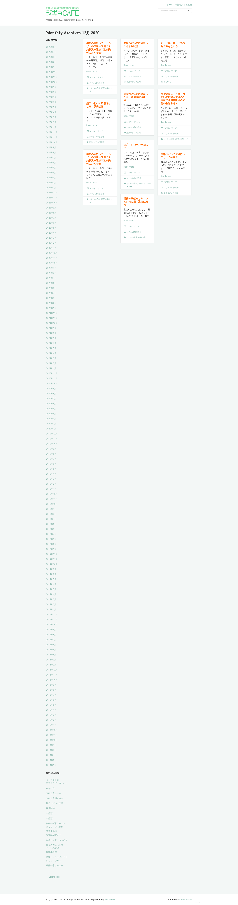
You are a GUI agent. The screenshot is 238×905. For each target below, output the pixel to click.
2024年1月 (51, 187)
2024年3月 (51, 177)
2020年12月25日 (171, 71)
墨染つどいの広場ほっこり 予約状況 (98, 105)
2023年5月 (51, 228)
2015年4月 (51, 710)
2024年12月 (52, 132)
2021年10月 (52, 323)
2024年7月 (51, 157)
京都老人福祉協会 (183, 4)
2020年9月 (51, 388)
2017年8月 (51, 574)
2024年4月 (51, 172)
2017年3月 (51, 599)
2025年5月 (51, 107)
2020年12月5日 (132, 227)
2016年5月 (51, 649)
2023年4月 (51, 233)
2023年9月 (51, 208)
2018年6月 (51, 524)
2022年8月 (51, 273)
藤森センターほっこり (56, 857)
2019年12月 (52, 433)
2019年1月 (51, 489)
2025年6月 (51, 102)
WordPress (110, 899)
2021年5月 (51, 348)
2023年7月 (51, 218)
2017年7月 (51, 579)
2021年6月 (51, 343)
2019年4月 (51, 474)
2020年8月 (51, 393)
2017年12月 (52, 554)
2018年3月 (51, 539)
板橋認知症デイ (53, 835)
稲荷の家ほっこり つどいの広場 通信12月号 (136, 201)
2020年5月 (51, 408)
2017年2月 (51, 604)
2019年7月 (51, 459)
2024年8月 (51, 152)
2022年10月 (52, 263)
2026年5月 (51, 47)
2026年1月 (51, 67)
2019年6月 (51, 464)
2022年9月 (51, 268)
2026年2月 (51, 62)
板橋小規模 (51, 831)
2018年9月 (51, 509)
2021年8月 (51, 333)
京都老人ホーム (53, 793)
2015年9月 (51, 685)
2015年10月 (52, 680)
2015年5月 (51, 705)
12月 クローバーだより (136, 146)
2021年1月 (51, 368)
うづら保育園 (52, 780)
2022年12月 (52, 253)
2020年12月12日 (96, 188)
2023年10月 (52, 202)
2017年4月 (51, 594)
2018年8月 (51, 514)
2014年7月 (51, 755)
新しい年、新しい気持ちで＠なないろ (173, 44)
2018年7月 (51, 519)
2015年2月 (51, 720)
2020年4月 (51, 413)
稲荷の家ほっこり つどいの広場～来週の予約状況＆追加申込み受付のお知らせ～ (98, 47)
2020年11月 (52, 378)
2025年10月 (52, 82)
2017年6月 (51, 584)
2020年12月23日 (133, 122)
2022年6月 (51, 283)
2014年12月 (52, 730)
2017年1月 (51, 609)
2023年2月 (51, 243)
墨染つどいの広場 (54, 803)
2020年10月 (52, 383)
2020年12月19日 (171, 128)
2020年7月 (51, 398)
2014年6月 (51, 760)
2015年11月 (52, 675)
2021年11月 (52, 318)
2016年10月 (52, 624)
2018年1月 (51, 549)
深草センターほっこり (56, 840)
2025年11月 (52, 77)
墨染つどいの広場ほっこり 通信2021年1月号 (136, 97)
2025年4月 (51, 112)
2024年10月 (52, 142)
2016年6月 (51, 644)
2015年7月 (51, 695)
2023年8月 (51, 213)
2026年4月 (51, 52)
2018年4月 (51, 534)
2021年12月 (52, 313)
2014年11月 (52, 735)
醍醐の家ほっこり (54, 865)
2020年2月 (51, 423)
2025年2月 (51, 122)
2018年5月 (51, 529)
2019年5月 (51, 469)
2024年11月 (52, 137)
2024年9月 (51, 147)
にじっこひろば (53, 860)
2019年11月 (52, 439)
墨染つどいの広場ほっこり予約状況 (136, 44)
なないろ (50, 788)
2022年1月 (51, 308)
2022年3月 (51, 298)
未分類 (49, 813)
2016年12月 (52, 614)
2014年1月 (51, 765)
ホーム (170, 4)
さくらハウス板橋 (54, 826)
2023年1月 (51, 248)
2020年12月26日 (96, 77)
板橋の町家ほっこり (55, 823)
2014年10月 (52, 740)
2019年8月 (51, 454)
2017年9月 (51, 569)
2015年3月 (51, 715)
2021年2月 (51, 363)
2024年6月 (51, 162)
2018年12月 (52, 494)
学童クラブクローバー (56, 783)
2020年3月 (51, 418)
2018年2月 (51, 544)
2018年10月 (52, 504)
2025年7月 (51, 97)
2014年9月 (51, 745)
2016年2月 (51, 664)
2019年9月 (51, 449)
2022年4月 (51, 293)
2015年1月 (51, 725)
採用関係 (50, 808)
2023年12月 (52, 192)
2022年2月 (51, 303)
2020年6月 (51, 403)
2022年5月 (51, 288)
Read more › (92, 71)
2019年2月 (51, 484)
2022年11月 (52, 258)
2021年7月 (51, 338)
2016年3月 (51, 659)
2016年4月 (51, 654)
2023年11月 (52, 197)
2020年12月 (52, 373)
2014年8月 (51, 750)
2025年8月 (51, 92)
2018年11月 (52, 499)
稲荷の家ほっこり (54, 845)
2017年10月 (52, 564)
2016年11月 (52, 619)
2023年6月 (51, 223)
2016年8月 (51, 634)
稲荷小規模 (51, 852)
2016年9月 (51, 629)
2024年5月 (51, 167)
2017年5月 (51, 589)
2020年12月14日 (133, 173)
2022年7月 (51, 278)
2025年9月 (51, 87)
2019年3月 (51, 479)
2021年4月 (51, 353)
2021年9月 (51, 328)
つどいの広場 (52, 848)
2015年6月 (51, 700)
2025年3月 (51, 117)
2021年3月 (51, 358)
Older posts (53, 877)
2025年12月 (52, 72)
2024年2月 (51, 182)
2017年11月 (52, 559)
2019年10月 (52, 444)
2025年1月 (51, 127)
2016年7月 (51, 639)
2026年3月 (51, 57)
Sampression (185, 899)
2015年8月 (51, 690)
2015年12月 (52, 670)
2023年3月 (51, 238)
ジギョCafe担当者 (96, 83)
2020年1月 (51, 428)
